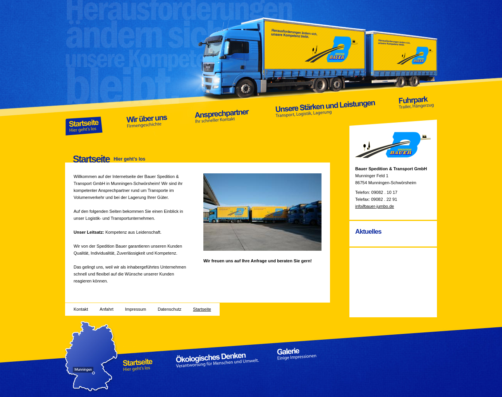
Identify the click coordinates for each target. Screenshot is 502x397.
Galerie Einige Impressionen (303, 359)
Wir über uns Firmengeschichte (147, 114)
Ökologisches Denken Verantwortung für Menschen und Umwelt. (217, 359)
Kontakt (81, 309)
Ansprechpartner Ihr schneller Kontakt (222, 114)
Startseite (202, 309)
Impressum (135, 309)
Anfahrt (106, 309)
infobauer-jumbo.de (374, 206)
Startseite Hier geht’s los (84, 114)
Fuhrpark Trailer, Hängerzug (415, 114)
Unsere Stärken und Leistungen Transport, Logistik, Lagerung (325, 114)
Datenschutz (169, 309)
